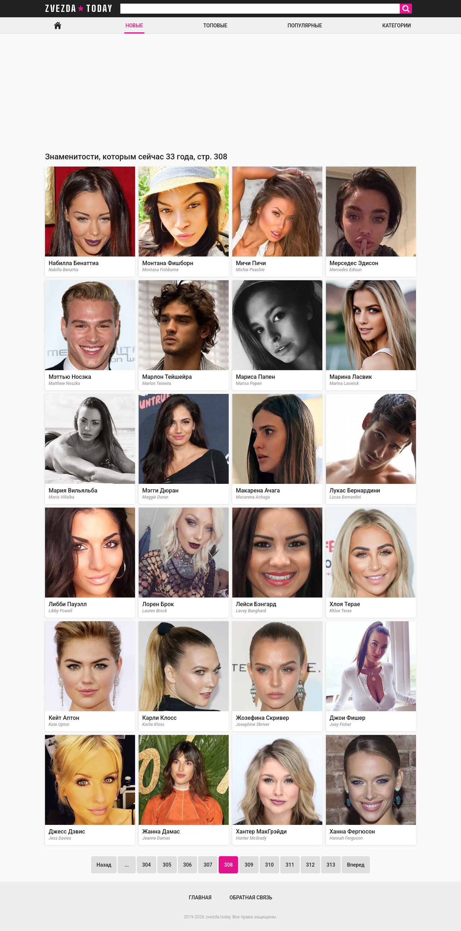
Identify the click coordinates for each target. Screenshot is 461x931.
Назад (104, 865)
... (127, 865)
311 (290, 865)
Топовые (215, 25)
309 (249, 865)
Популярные (304, 25)
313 (331, 865)
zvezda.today (218, 916)
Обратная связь (250, 897)
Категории (396, 25)
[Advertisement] (230, 87)
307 (207, 865)
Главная (58, 25)
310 (269, 865)
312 (310, 865)
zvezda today (79, 8)
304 (146, 865)
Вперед (355, 865)
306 (187, 865)
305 (167, 865)
